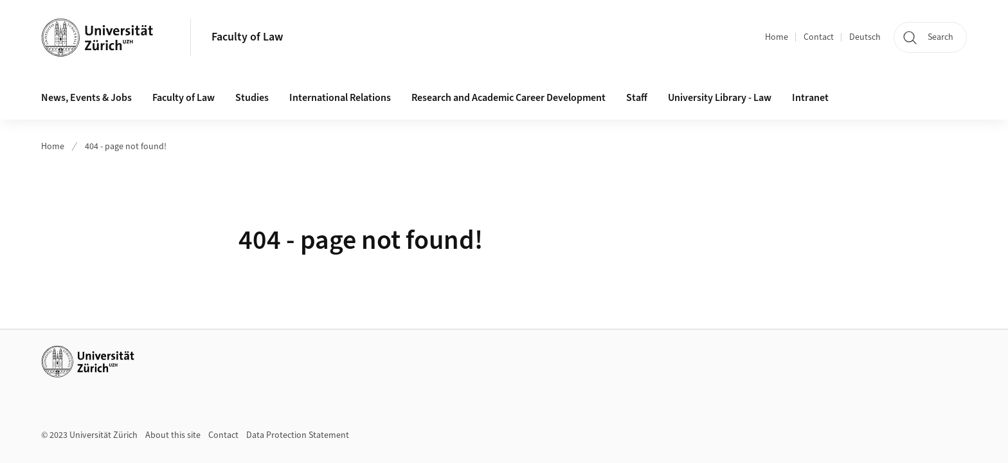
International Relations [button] (340, 98)
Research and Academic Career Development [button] (508, 98)
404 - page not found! (125, 146)
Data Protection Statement (297, 435)
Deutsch (865, 37)
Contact (819, 37)
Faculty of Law (247, 37)
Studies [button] (252, 98)
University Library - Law (719, 98)
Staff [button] (636, 98)
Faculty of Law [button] (183, 98)
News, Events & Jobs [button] (86, 98)
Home (776, 37)
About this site (173, 435)
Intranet (810, 98)
